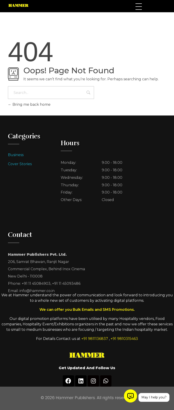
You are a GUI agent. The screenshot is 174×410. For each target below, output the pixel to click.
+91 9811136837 (94, 338)
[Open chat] (130, 396)
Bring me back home (29, 104)
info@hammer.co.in (37, 291)
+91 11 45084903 (36, 283)
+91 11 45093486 (66, 283)
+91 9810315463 (124, 338)
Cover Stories (20, 164)
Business (16, 155)
